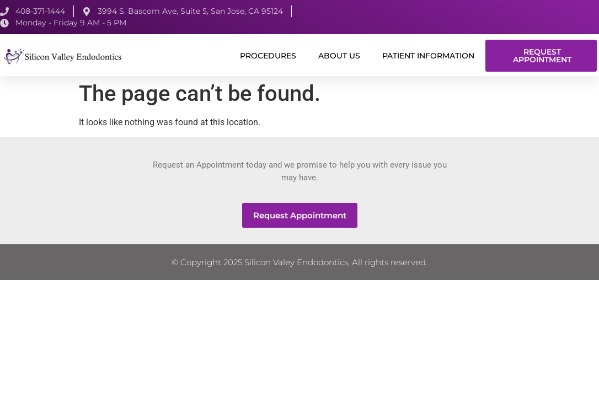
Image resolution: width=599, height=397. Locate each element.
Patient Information (428, 56)
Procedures (268, 56)
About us (339, 56)
